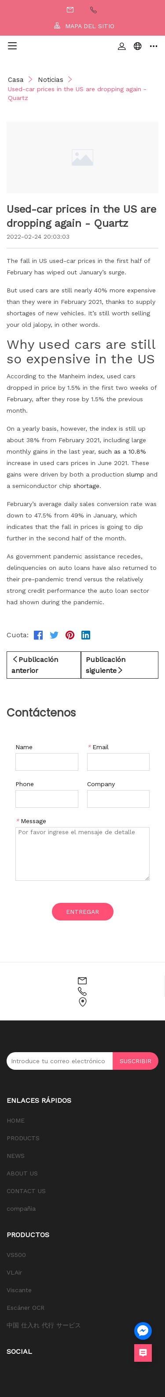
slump (135, 474)
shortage (86, 485)
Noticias (50, 80)
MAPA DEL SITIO (84, 26)
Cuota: (18, 635)
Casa (16, 80)
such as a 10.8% (122, 451)
